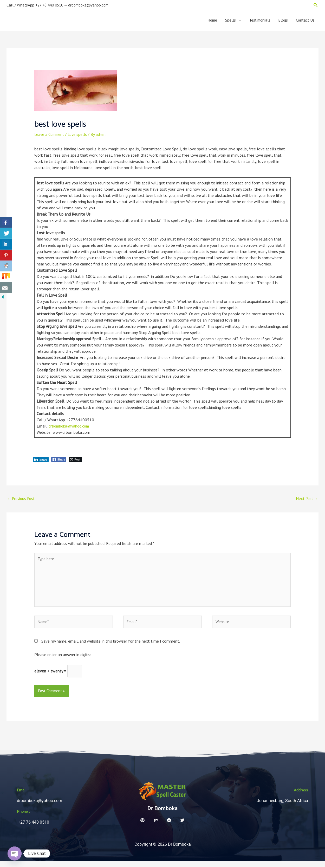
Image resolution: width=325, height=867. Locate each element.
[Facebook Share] (58, 461)
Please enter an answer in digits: (62, 660)
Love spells (80, 136)
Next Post (306, 500)
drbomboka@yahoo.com (70, 428)
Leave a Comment (50, 136)
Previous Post (21, 500)
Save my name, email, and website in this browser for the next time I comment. (110, 646)
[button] (315, 4)
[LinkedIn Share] (41, 461)
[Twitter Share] (75, 461)
